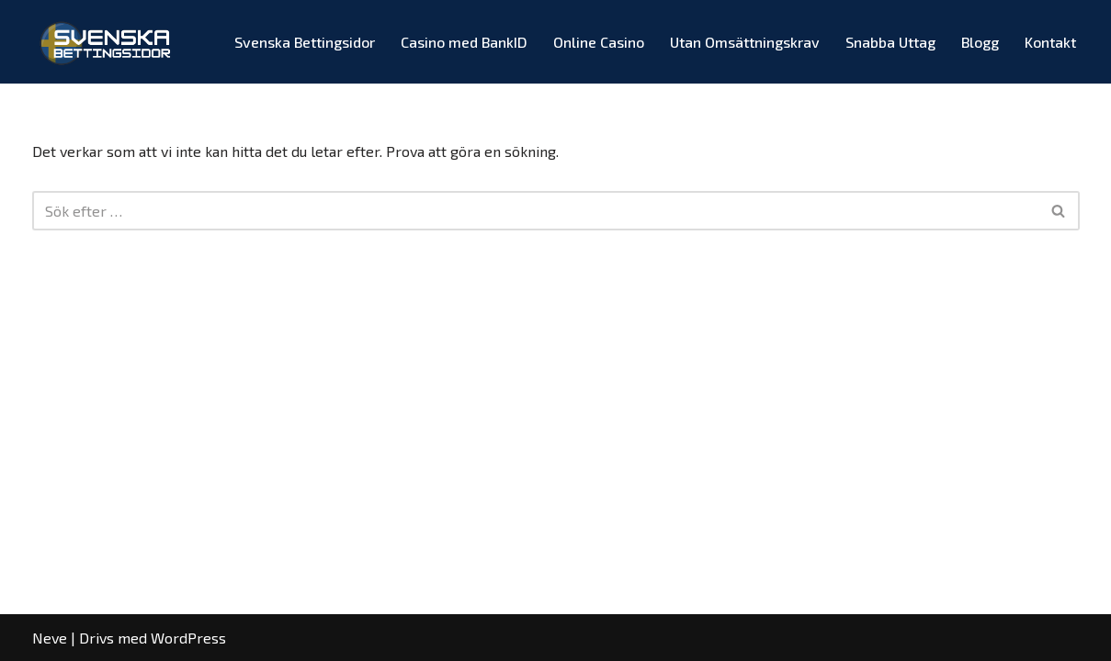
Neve (49, 637)
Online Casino (598, 41)
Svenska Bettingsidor (304, 41)
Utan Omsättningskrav (745, 41)
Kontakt (1050, 41)
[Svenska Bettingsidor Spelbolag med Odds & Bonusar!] (107, 42)
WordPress (188, 637)
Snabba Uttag (890, 41)
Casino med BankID (464, 41)
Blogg (980, 41)
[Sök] (535, 210)
